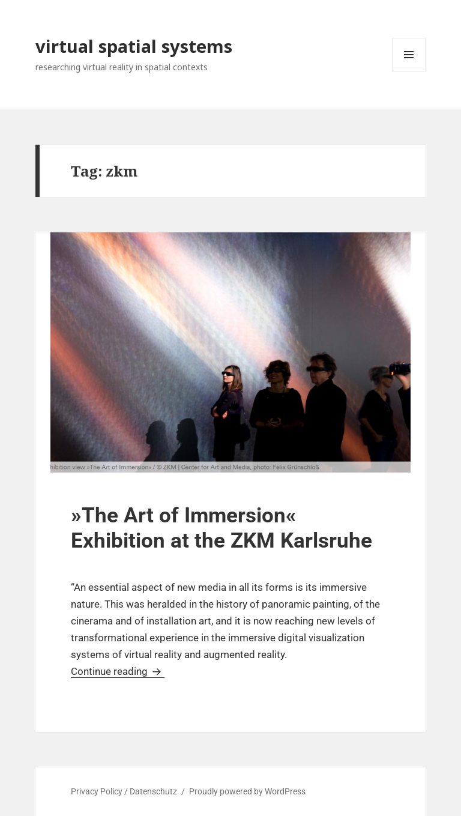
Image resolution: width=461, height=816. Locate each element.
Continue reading (117, 671)
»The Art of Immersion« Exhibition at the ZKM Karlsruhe (221, 528)
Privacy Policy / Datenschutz (124, 791)
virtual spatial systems (133, 46)
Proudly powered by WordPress (247, 791)
